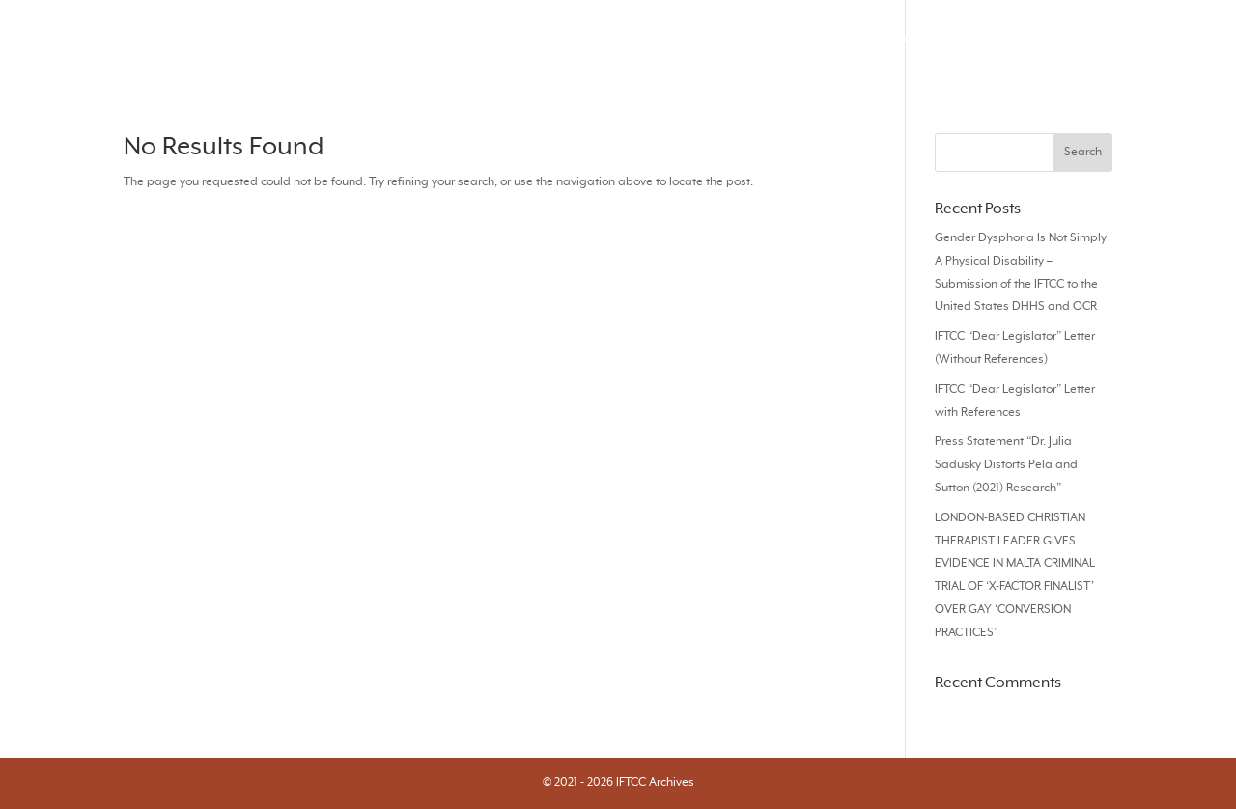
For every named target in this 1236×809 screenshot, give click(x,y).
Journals (578, 40)
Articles (661, 40)
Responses (754, 40)
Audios (923, 40)
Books (998, 40)
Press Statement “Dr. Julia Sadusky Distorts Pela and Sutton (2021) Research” (1006, 465)
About (1181, 40)
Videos (845, 40)
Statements (1089, 40)
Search (497, 40)
